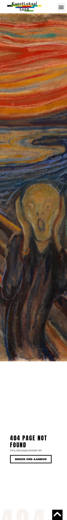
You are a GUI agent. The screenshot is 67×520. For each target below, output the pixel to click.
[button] (61, 7)
